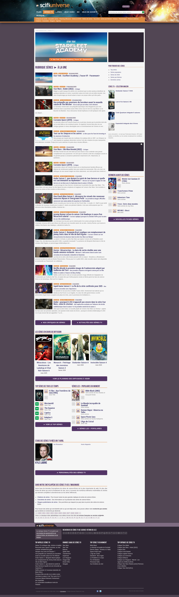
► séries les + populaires (89, 428)
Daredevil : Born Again (97, 556)
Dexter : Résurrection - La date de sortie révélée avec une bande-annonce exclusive (77, 252)
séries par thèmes (106, 19)
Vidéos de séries (87, 19)
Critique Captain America (125, 553)
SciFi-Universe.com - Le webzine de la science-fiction (53, 6)
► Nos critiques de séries (53, 322)
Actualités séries (53, 19)
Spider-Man (66, 551)
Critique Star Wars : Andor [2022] (127, 547)
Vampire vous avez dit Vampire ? (45, 551)
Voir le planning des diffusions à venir (71, 379)
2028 (72, 513)
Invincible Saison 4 (99, 363)
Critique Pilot (121, 549)
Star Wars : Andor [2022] (67, 88)
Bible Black (93, 545)
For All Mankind (95, 560)
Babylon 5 (48, 417)
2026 (64, 513)
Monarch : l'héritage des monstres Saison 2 (62, 365)
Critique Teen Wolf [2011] (125, 568)
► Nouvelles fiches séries (126, 219)
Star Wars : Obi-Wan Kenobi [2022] (71, 149)
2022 (47, 513)
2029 (76, 513)
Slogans (52, 21)
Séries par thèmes (116, 77)
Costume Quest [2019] (66, 119)
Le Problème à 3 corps (97, 558)
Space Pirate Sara (88, 416)
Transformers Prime (125, 191)
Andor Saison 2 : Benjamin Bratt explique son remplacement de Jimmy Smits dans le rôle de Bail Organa (79, 234)
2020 (39, 513)
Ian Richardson (58, 444)
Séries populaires (116, 72)
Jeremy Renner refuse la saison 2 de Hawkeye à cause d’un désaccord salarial (80, 216)
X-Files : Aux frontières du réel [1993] (59, 391)
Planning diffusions (65, 19)
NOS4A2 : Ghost (123, 210)
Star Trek (65, 547)
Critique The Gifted (123, 545)
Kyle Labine (41, 463)
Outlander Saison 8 (80, 363)
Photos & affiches (133, 19)
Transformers (67, 553)
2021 (43, 513)
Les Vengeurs (67, 558)
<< (36, 513)
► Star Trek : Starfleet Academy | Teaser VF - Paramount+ (71, 59)
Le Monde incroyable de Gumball (90, 404)
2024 (56, 513)
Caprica (47, 412)
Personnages (123, 19)
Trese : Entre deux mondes (127, 204)
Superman (66, 556)
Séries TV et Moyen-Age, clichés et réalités (48, 545)
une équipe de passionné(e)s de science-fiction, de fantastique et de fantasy (47, 535)
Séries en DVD (76, 19)
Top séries (96, 19)
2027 (68, 513)
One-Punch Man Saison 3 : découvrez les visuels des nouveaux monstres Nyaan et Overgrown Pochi (79, 198)
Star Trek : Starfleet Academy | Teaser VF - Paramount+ (77, 75)
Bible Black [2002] (93, 390)
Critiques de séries (41, 19)
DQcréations (63, 591)
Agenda (58, 21)
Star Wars (66, 545)
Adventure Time (123, 197)
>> (80, 513)
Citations (38, 21)
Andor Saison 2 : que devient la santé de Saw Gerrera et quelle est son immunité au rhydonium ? (79, 180)
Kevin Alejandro (86, 444)
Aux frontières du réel (96, 564)
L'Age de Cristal (87, 421)
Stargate (65, 564)
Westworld (48, 403)
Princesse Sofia (95, 562)
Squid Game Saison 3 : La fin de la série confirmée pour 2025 (80, 287)
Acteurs (115, 19)
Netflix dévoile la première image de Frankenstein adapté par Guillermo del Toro (79, 270)
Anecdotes (45, 21)
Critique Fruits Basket (124, 551)
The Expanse (49, 408)
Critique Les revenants (124, 556)
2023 (52, 513)
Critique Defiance (122, 558)
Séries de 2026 (115, 75)
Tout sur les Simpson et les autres (80, 134)
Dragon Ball (66, 560)
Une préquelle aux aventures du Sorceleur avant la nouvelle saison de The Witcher (78, 103)
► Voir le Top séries (52, 424)
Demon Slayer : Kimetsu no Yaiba (92, 411)
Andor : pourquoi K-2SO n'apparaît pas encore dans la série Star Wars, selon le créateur (80, 304)
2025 (60, 513)
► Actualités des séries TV (89, 322)
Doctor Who (66, 562)
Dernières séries (115, 80)
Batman (65, 549)
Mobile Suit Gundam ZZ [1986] (131, 180)
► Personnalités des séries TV (71, 472)
